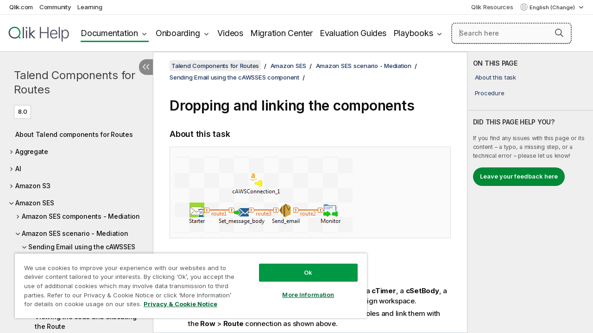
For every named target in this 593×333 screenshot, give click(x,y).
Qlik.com (21, 7)
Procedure (490, 93)
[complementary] (530, 192)
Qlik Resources (492, 7)
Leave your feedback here (519, 176)
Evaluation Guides (353, 33)
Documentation (109, 33)
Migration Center (281, 33)
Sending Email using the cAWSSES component (234, 77)
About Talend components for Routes (74, 134)
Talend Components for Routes (74, 82)
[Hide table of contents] (146, 67)
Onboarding (178, 33)
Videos (230, 33)
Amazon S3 (32, 186)
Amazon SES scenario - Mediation (75, 233)
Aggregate (31, 151)
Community (55, 7)
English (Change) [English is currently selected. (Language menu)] (553, 7)
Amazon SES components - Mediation (81, 216)
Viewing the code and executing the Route (86, 321)
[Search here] (511, 33)
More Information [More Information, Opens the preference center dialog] (301, 287)
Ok (301, 265)
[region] (187, 282)
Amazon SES (34, 203)
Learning (89, 7)
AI (18, 169)
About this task (495, 77)
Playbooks (413, 33)
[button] (559, 32)
